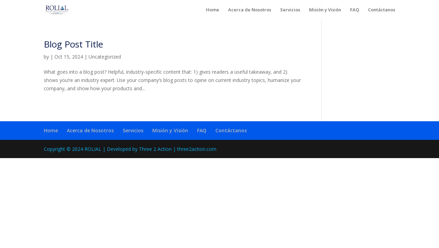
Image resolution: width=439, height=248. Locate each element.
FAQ (354, 10)
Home (212, 10)
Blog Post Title (73, 44)
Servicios (290, 10)
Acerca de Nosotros (249, 10)
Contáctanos (381, 10)
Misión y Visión (325, 10)
